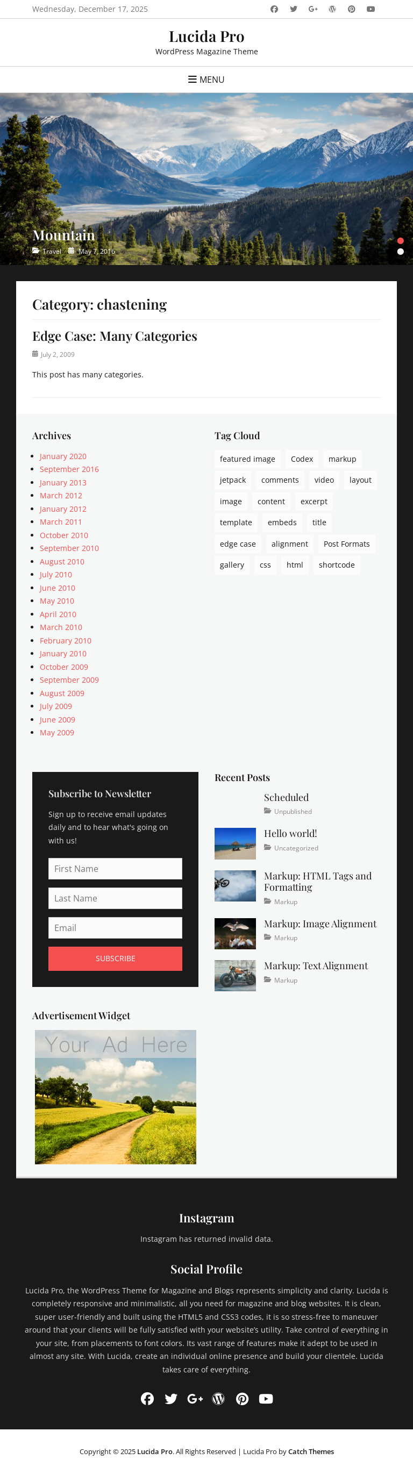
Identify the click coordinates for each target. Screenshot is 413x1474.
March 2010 (61, 627)
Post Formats (347, 544)
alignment (290, 544)
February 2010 (65, 640)
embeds (282, 522)
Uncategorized (296, 848)
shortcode (337, 565)
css (265, 565)
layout (361, 480)
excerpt (314, 501)
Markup (285, 901)
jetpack (233, 480)
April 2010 (58, 614)
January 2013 (63, 482)
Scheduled (286, 797)
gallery (232, 565)
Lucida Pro (207, 36)
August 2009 (62, 693)
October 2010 (64, 535)
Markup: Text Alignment (316, 965)
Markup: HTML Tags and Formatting (318, 881)
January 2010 (63, 653)
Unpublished (293, 811)
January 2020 (63, 456)
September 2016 (69, 469)
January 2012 (63, 509)
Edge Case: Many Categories (114, 335)
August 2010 (62, 561)
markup (343, 459)
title (319, 522)
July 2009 (56, 706)
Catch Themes (311, 1451)
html (295, 565)
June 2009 (57, 719)
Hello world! (290, 833)
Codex (302, 459)
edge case (238, 544)
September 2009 (69, 680)
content (271, 501)
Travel (51, 251)
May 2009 (57, 732)
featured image (247, 459)
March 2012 (61, 495)
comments (280, 480)
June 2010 (57, 588)
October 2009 (64, 667)
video (324, 480)
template (236, 522)
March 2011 (61, 522)
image (231, 501)
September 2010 (69, 548)
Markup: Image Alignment (320, 923)
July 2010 (56, 574)
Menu (212, 79)
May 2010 (57, 601)
